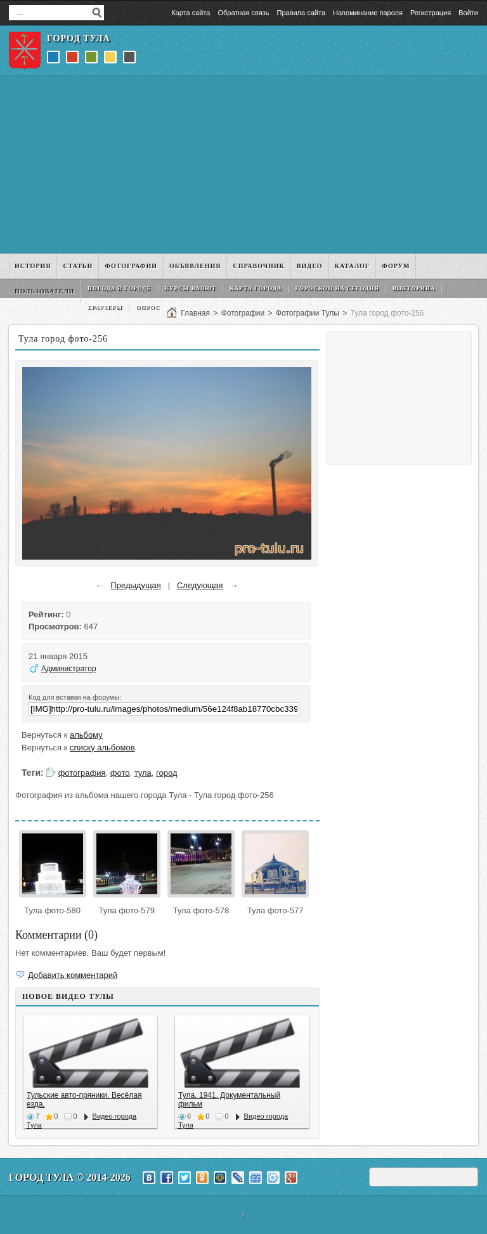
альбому (86, 735)
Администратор (68, 668)
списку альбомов (102, 747)
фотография (82, 773)
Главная (195, 313)
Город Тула (78, 38)
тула (143, 773)
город (166, 773)
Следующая (200, 585)
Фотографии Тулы (307, 313)
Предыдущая (135, 585)
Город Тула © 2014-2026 (70, 1177)
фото (120, 773)
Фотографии (243, 313)
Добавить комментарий (72, 975)
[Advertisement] (243, 165)
